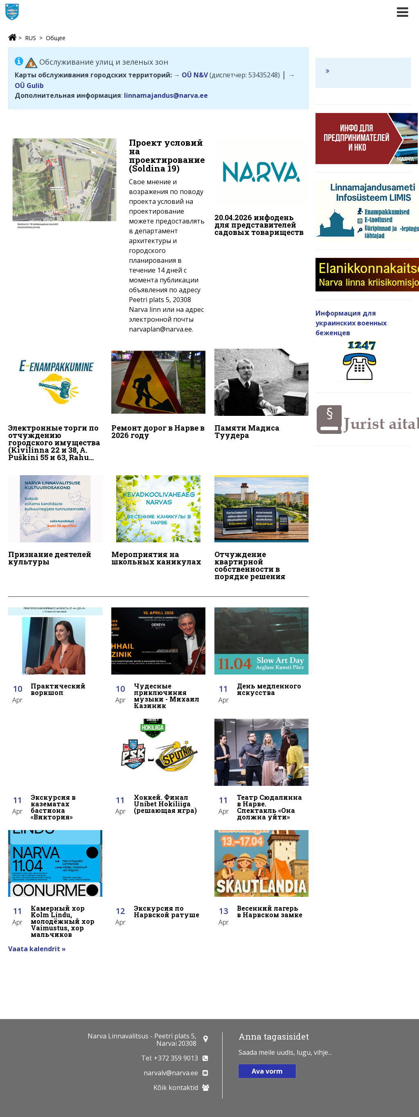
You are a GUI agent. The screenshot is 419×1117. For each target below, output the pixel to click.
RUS (30, 38)
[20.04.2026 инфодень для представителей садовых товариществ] (261, 189)
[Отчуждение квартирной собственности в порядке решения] (261, 528)
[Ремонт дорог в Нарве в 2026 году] (158, 395)
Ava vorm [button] (267, 1071)
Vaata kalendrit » (37, 947)
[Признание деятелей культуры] (55, 521)
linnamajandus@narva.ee (166, 95)
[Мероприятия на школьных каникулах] (158, 521)
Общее (55, 38)
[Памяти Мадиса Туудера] (261, 395)
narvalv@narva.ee (171, 1072)
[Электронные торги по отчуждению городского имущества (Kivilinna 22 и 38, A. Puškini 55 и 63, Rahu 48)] (55, 406)
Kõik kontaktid (175, 1087)
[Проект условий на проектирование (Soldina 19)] (106, 238)
